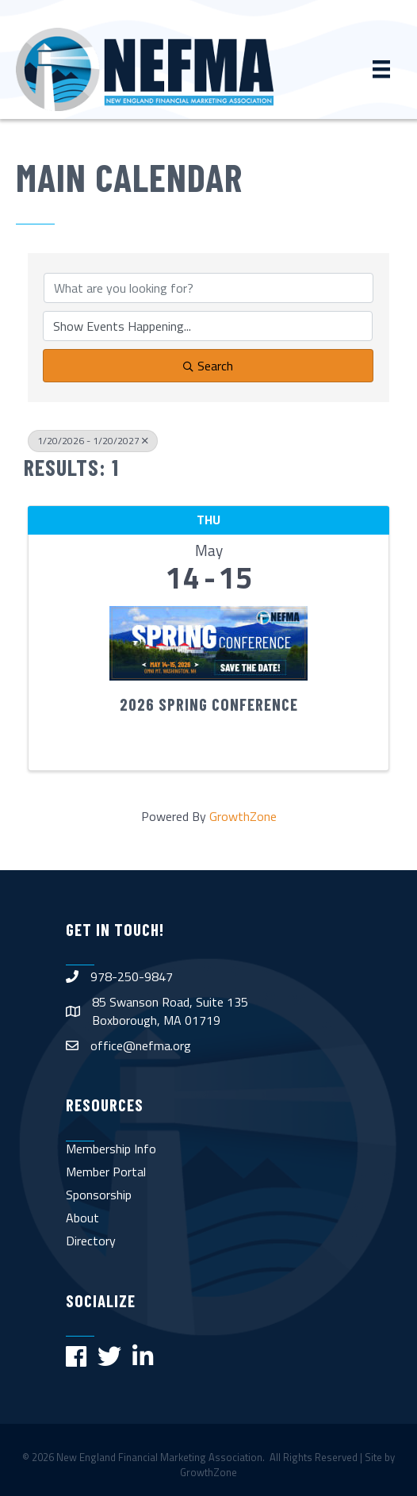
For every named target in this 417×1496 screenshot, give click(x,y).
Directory (91, 1240)
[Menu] (381, 69)
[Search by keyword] (208, 288)
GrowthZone (243, 816)
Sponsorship (99, 1194)
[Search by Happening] (208, 326)
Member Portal (106, 1171)
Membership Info (111, 1148)
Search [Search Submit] (208, 365)
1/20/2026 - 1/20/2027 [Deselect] (92, 440)
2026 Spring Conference (209, 704)
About (82, 1217)
